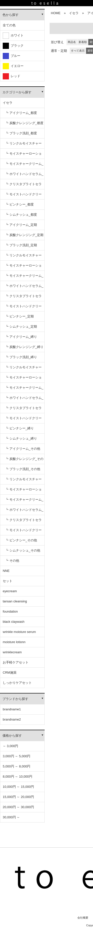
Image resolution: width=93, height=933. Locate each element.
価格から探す (12, 735)
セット (7, 581)
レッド (11, 76)
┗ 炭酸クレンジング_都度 (24, 123)
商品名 (72, 41)
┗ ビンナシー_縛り (19, 428)
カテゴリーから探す (16, 92)
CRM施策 (10, 672)
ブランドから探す (15, 699)
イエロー (13, 66)
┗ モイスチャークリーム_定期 (24, 277)
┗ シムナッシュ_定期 (21, 326)
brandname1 (12, 709)
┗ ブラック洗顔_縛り (21, 357)
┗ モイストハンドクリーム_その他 (23, 531)
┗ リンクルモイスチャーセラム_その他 (23, 480)
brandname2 (12, 719)
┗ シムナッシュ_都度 (21, 214)
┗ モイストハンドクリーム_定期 (23, 307)
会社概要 (82, 917)
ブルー (11, 56)
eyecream (10, 591)
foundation (10, 611)
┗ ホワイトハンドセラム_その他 (24, 511)
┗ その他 (12, 560)
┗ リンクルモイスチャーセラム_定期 (23, 257)
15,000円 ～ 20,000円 (18, 797)
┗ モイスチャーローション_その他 (23, 491)
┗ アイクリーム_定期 (21, 225)
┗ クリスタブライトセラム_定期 (23, 297)
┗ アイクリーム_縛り (21, 337)
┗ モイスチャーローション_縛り (23, 379)
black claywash (13, 621)
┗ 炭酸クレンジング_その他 (24, 460)
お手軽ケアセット (16, 662)
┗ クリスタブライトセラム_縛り (23, 409)
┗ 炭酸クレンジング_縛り (24, 347)
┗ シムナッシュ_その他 (22, 550)
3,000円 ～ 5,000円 (16, 756)
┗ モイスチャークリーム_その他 (24, 501)
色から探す (10, 15)
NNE (6, 571)
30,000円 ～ (11, 817)
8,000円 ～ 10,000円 (17, 776)
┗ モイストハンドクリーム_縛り (23, 419)
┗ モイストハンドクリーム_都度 (23, 196)
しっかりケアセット (17, 683)
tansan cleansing (15, 601)
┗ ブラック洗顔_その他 (22, 469)
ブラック (13, 46)
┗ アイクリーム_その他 (22, 448)
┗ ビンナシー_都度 (19, 204)
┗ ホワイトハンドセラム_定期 (24, 287)
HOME (56, 13)
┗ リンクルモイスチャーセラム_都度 (23, 145)
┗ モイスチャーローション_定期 (23, 267)
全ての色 (9, 25)
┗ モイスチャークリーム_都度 (24, 165)
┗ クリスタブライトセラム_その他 (23, 521)
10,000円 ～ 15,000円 (18, 787)
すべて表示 (78, 50)
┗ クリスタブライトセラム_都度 (23, 185)
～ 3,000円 (10, 746)
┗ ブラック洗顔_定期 (21, 245)
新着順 (83, 41)
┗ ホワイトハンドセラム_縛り (24, 399)
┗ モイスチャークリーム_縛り (24, 389)
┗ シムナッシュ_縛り (21, 438)
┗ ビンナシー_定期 (19, 316)
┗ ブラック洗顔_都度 (21, 133)
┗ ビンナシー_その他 (21, 540)
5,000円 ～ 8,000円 (16, 766)
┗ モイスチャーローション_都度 (23, 155)
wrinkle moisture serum (19, 632)
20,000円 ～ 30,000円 (18, 807)
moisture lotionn (14, 642)
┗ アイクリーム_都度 (21, 113)
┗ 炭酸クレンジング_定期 (24, 235)
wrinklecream (12, 652)
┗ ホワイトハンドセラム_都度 (24, 175)
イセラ (7, 102)
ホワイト (13, 36)
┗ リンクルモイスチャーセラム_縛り (23, 369)
